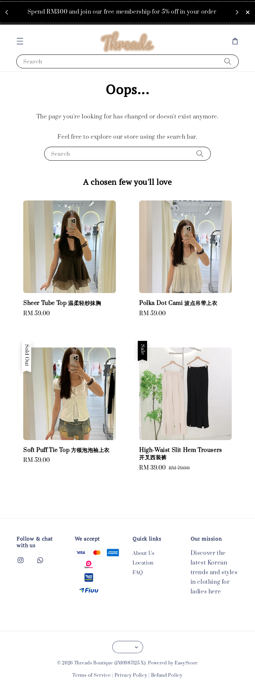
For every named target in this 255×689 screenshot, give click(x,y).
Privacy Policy (131, 675)
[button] (20, 41)
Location (143, 563)
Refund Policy (167, 675)
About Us (143, 554)
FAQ (137, 573)
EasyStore (186, 663)
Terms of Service (91, 675)
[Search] (227, 61)
